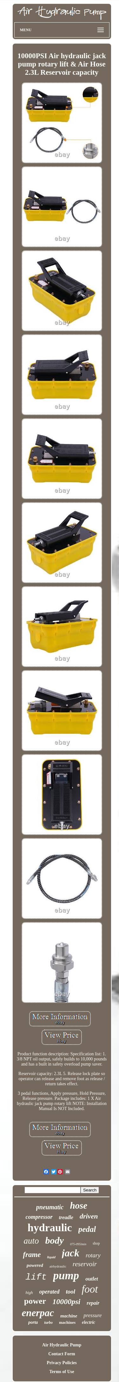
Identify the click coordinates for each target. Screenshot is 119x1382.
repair (93, 1303)
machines (67, 1322)
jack (70, 1253)
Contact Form (61, 1353)
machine (68, 1315)
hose (78, 1205)
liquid (51, 1257)
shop (96, 1243)
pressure (92, 1315)
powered (35, 1265)
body (54, 1240)
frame (32, 1255)
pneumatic (50, 1207)
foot (90, 1289)
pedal (87, 1229)
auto (31, 1241)
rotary (93, 1255)
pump (66, 1275)
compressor (39, 1217)
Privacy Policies (61, 1362)
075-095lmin (78, 1244)
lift (36, 1277)
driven (89, 1216)
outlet (91, 1279)
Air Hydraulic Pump (61, 1345)
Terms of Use (61, 1371)
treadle (66, 1217)
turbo (48, 1322)
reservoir (85, 1264)
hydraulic (50, 1227)
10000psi (66, 1301)
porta (33, 1322)
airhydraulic (58, 1266)
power (35, 1301)
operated (49, 1291)
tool (71, 1291)
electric (88, 1322)
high (29, 1292)
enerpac (38, 1312)
